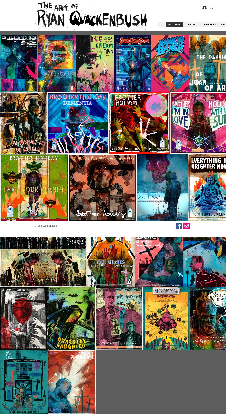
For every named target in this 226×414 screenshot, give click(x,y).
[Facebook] (179, 226)
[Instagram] (186, 226)
